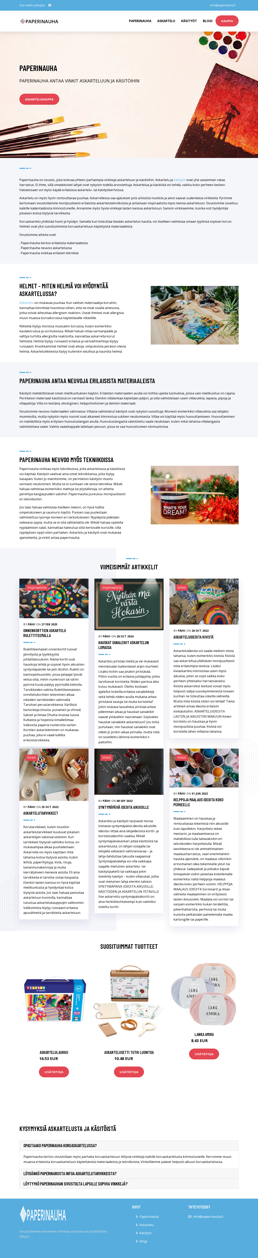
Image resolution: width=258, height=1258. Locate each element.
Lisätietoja (54, 1072)
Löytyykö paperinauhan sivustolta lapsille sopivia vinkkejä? (76, 1183)
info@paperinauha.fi (222, 5)
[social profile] (50, 5)
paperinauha (140, 21)
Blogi (208, 21)
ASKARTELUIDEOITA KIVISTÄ (193, 636)
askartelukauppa (39, 99)
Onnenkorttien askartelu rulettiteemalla (44, 633)
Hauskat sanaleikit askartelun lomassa (123, 645)
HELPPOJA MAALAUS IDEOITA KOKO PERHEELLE (198, 802)
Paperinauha (149, 1216)
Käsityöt (189, 21)
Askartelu (166, 21)
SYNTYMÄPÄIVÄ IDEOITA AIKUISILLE (123, 807)
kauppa (227, 21)
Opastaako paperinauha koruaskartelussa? (60, 1145)
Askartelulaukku (54, 1052)
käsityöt (179, 180)
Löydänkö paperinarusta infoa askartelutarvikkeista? (70, 1173)
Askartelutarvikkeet (40, 813)
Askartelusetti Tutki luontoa (129, 1052)
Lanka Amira (204, 1034)
